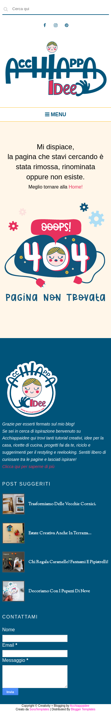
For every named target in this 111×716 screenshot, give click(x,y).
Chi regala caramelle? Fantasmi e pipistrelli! (68, 562)
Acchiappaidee (79, 705)
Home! (76, 186)
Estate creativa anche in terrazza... (59, 533)
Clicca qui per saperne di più (28, 466)
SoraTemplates (39, 709)
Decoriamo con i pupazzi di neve (59, 591)
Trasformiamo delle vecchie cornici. (62, 504)
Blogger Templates (83, 709)
